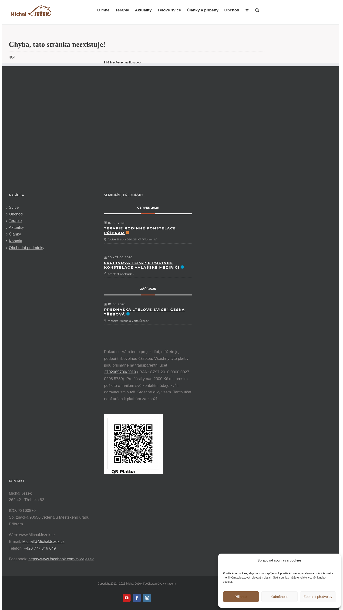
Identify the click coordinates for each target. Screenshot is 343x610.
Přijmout (241, 597)
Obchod (16, 214)
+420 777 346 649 (40, 548)
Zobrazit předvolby (318, 597)
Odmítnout (279, 597)
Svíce (14, 207)
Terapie (15, 220)
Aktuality (16, 227)
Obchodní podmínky (26, 248)
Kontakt (15, 241)
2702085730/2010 (120, 372)
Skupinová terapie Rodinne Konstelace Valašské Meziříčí (141, 265)
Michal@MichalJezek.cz (43, 541)
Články (15, 234)
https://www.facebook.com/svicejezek (61, 559)
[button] (257, 10)
